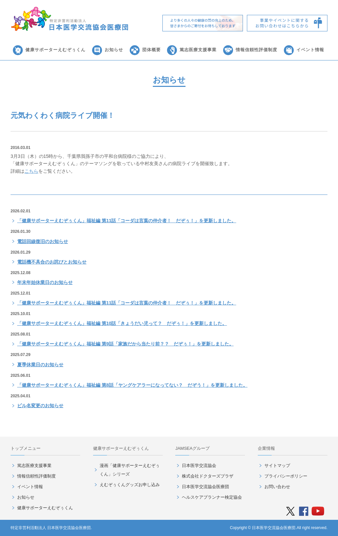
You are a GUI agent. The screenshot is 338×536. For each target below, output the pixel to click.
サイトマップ (277, 465)
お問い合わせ (277, 486)
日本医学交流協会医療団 (205, 486)
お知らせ (114, 49)
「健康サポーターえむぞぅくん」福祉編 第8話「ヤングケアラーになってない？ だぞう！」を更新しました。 (132, 385)
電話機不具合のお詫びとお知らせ (51, 262)
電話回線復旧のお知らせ (42, 241)
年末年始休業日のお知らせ (45, 282)
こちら (31, 171)
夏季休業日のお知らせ (40, 364)
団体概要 (151, 49)
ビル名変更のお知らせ (40, 405)
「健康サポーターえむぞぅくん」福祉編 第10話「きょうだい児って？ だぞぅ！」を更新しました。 (122, 323)
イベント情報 (310, 49)
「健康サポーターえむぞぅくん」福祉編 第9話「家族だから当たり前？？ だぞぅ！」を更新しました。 (125, 343)
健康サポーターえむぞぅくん (55, 49)
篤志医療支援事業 (198, 49)
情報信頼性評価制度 (256, 49)
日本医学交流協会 (199, 465)
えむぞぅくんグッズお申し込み (130, 484)
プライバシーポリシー (285, 476)
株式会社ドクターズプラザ (207, 476)
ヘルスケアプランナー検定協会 (212, 497)
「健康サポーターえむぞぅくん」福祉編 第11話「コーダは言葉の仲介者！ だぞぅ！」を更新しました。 (126, 220)
